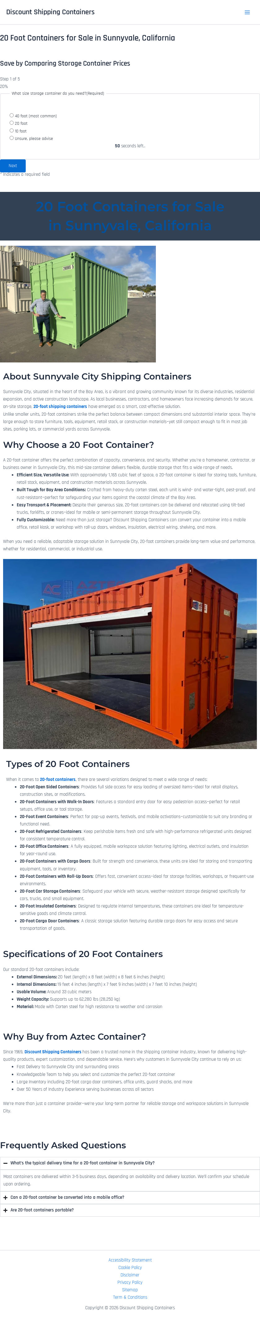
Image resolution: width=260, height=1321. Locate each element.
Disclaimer (130, 1275)
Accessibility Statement (130, 1260)
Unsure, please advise (34, 138)
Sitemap (130, 1290)
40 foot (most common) (36, 116)
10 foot (21, 131)
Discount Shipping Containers (50, 12)
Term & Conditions (130, 1297)
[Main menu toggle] (247, 12)
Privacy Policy (130, 1282)
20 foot (21, 123)
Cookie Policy (130, 1268)
